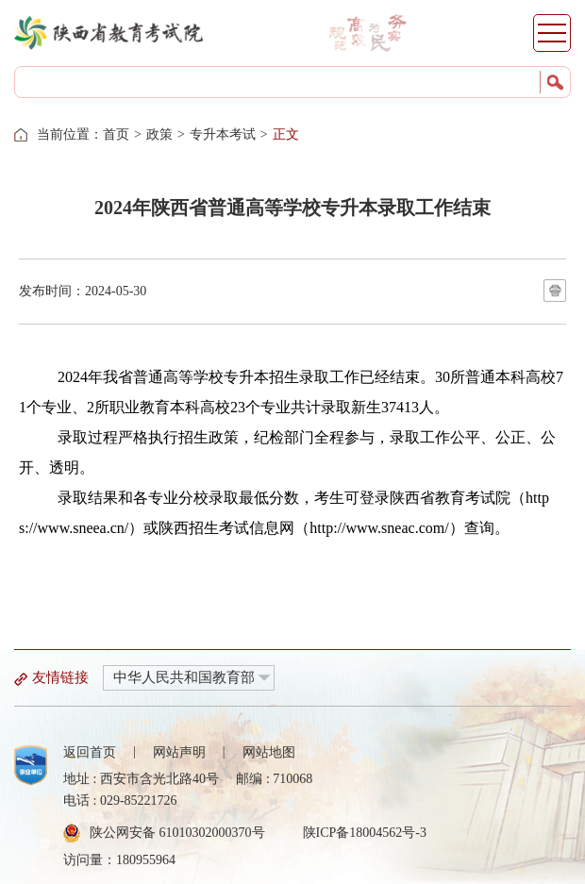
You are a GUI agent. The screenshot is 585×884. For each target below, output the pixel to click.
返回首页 (89, 752)
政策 (159, 134)
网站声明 (179, 752)
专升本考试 (223, 134)
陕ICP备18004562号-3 (364, 833)
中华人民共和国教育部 (184, 677)
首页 (116, 134)
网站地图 (268, 752)
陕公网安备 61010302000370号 (177, 833)
